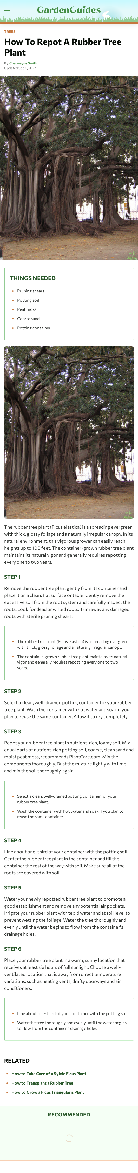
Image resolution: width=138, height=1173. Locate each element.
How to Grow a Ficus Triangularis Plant (47, 1091)
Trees (9, 31)
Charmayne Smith (23, 63)
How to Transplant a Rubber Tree (42, 1082)
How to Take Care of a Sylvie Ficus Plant (48, 1073)
